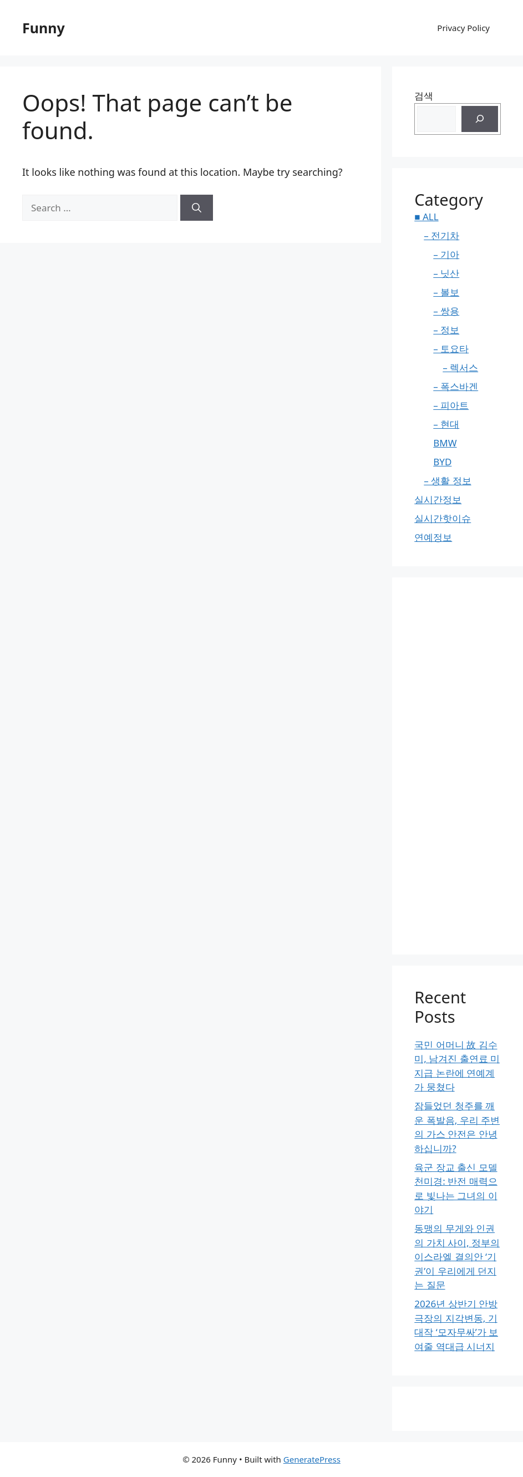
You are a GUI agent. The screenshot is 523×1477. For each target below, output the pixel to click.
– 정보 (446, 329)
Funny (43, 27)
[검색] (479, 119)
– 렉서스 (460, 367)
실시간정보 (437, 499)
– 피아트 (451, 405)
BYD (442, 461)
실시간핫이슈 (442, 518)
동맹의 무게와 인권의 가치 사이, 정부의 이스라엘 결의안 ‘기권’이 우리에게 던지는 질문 (457, 1256)
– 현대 (446, 424)
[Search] (196, 208)
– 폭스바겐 (455, 386)
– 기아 (446, 254)
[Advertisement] (457, 766)
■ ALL (426, 216)
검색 (423, 95)
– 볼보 (446, 292)
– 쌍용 (446, 310)
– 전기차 (441, 235)
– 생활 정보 (447, 480)
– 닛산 (446, 273)
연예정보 (433, 537)
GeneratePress (312, 1459)
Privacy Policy (463, 27)
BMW (444, 442)
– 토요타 (451, 348)
